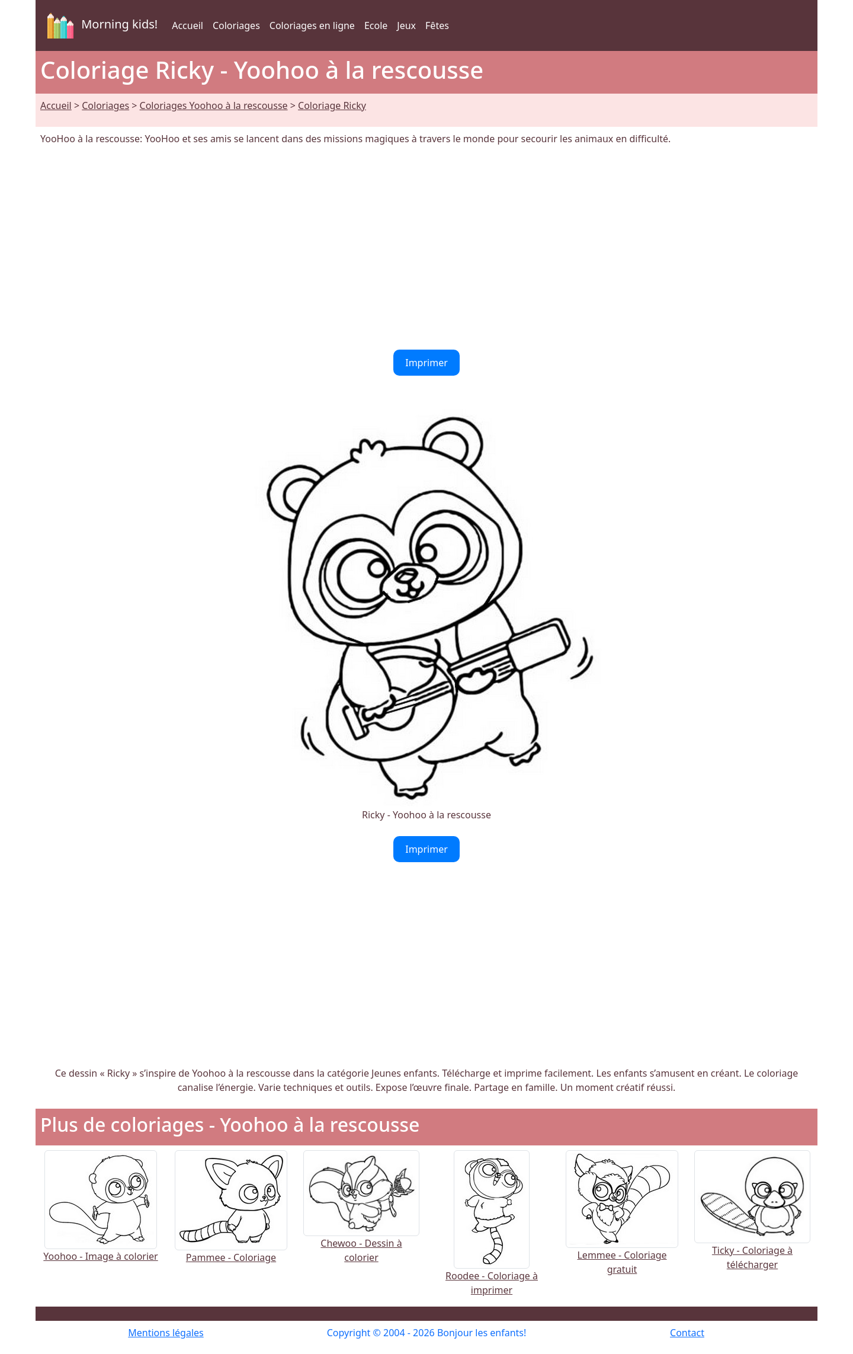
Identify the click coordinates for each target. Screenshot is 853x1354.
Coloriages (236, 25)
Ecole (375, 25)
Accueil (187, 25)
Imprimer (426, 362)
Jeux (406, 25)
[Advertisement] (426, 248)
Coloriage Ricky (332, 105)
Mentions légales (166, 1332)
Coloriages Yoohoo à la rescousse (214, 105)
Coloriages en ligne (312, 25)
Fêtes (437, 25)
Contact (687, 1332)
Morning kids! (100, 25)
